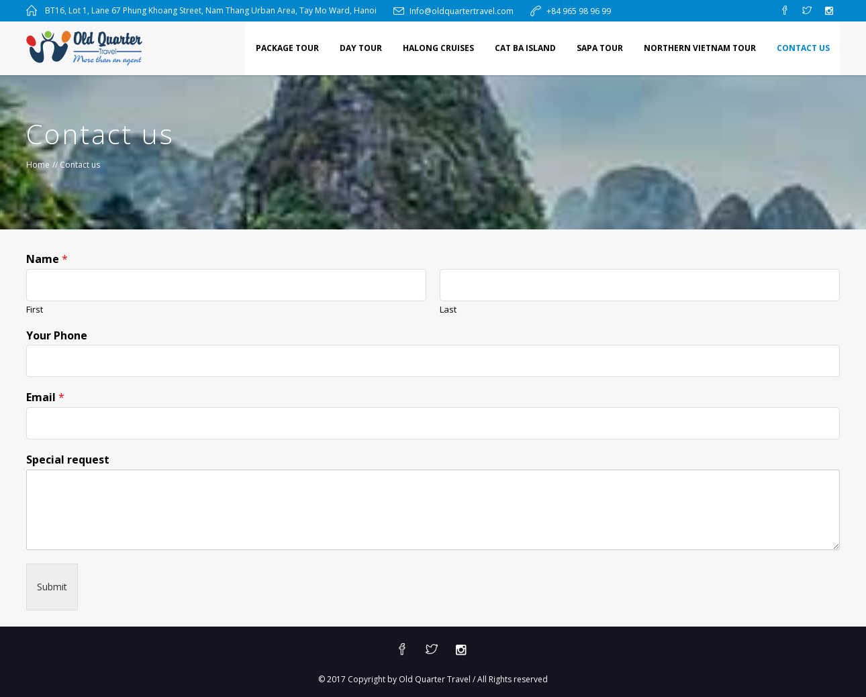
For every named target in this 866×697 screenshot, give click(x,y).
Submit (52, 586)
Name (47, 259)
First (34, 309)
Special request (67, 460)
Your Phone (56, 336)
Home (38, 164)
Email (45, 397)
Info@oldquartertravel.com (462, 11)
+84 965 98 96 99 (578, 11)
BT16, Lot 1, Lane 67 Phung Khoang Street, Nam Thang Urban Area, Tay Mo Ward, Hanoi (211, 10)
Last (448, 309)
